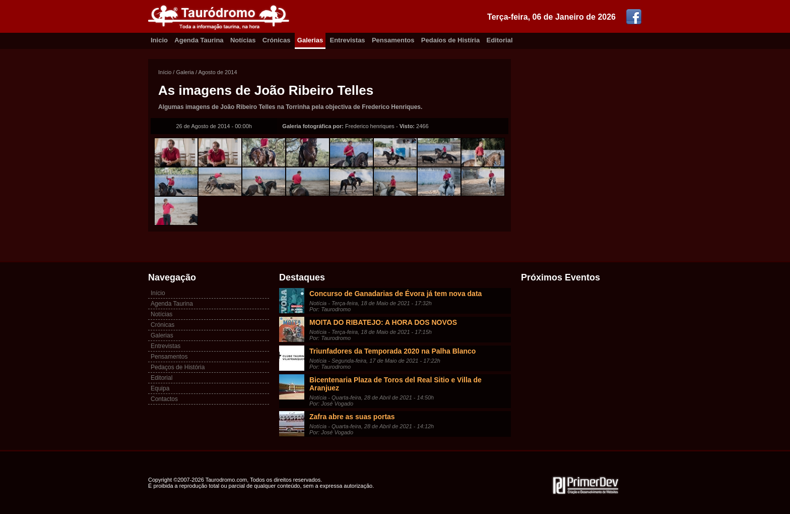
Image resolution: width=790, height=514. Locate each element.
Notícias (243, 40)
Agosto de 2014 (218, 72)
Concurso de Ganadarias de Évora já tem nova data (395, 294)
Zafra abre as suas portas (352, 417)
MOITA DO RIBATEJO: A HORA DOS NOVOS (383, 322)
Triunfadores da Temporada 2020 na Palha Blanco (392, 351)
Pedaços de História (178, 367)
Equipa (160, 388)
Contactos (164, 399)
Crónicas (276, 40)
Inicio (159, 40)
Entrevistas (347, 40)
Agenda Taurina (198, 40)
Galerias (310, 40)
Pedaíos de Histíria (450, 40)
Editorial (500, 40)
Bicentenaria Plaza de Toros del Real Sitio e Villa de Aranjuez (395, 384)
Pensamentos (393, 40)
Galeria (184, 72)
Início (164, 72)
